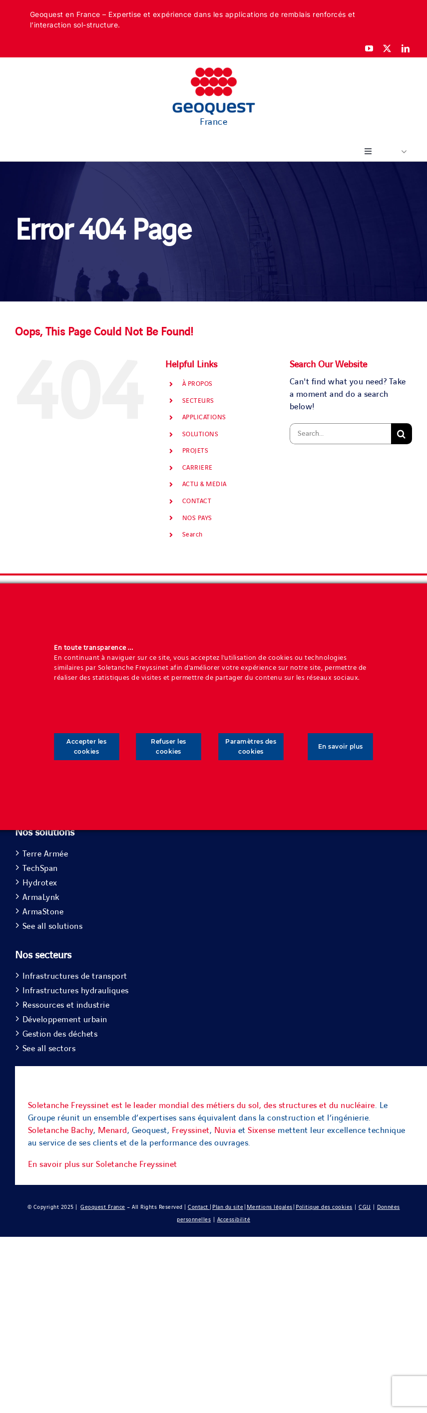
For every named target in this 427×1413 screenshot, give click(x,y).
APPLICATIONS (204, 417)
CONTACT (197, 501)
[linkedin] (406, 48)
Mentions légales (270, 1207)
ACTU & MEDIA (204, 484)
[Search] (401, 433)
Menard (112, 1130)
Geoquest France (102, 1207)
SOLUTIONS (200, 434)
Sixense (262, 1130)
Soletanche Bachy (60, 1130)
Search (192, 534)
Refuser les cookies (168, 746)
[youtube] (369, 48)
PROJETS (195, 450)
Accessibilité (234, 1219)
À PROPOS (197, 383)
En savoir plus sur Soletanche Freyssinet (102, 1164)
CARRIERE (197, 467)
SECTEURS (198, 400)
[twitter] (387, 48)
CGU (365, 1207)
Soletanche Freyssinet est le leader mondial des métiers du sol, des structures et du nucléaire (201, 1105)
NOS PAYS (197, 518)
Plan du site (227, 1207)
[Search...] (340, 433)
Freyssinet (191, 1130)
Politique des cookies (324, 1207)
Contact (199, 1207)
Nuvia (225, 1130)
